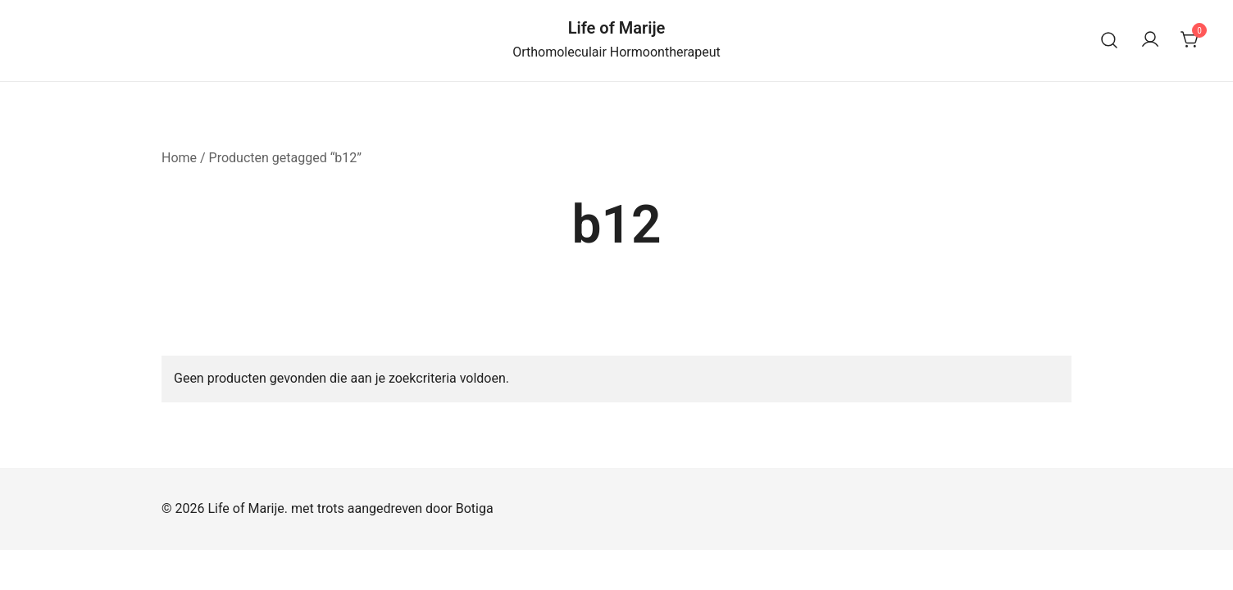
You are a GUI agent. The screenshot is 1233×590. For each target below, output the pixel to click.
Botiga (475, 508)
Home (179, 158)
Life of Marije (617, 28)
